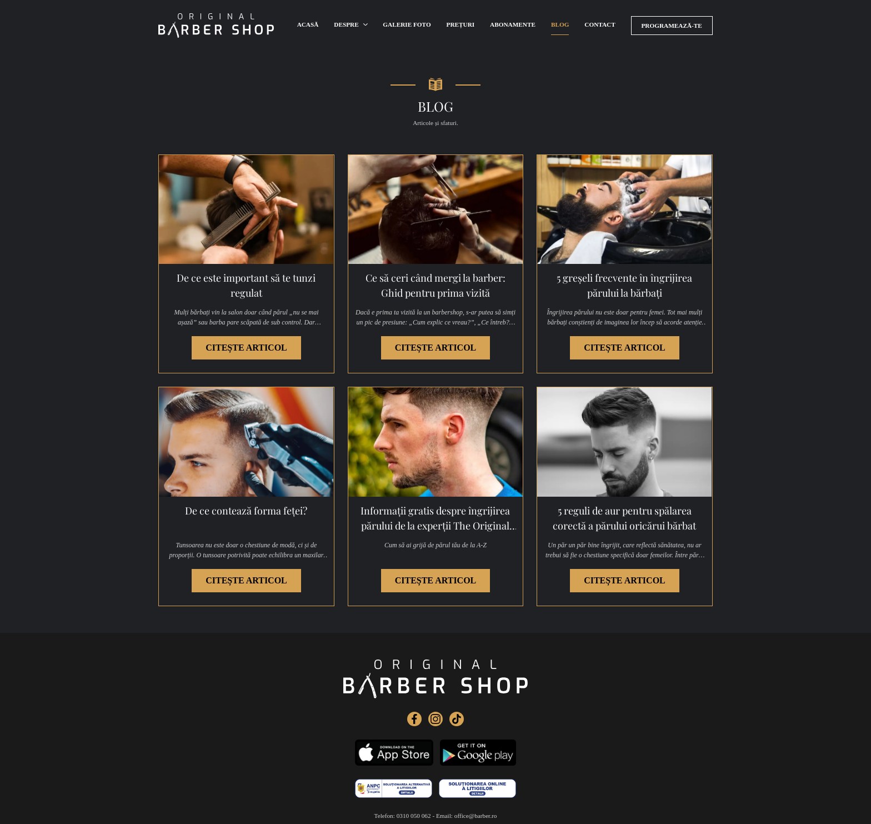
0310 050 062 (414, 800)
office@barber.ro (475, 800)
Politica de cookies (472, 813)
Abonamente (515, 25)
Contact (604, 25)
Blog (563, 25)
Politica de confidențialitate (409, 813)
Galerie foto (407, 25)
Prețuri (462, 25)
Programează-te (674, 25)
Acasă (308, 25)
